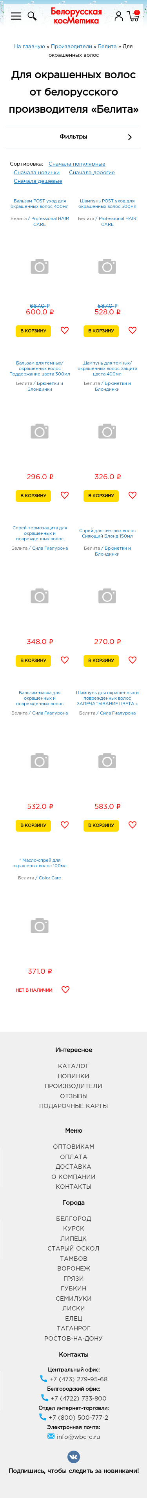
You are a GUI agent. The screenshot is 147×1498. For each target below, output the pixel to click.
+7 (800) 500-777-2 (73, 1417)
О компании (73, 1177)
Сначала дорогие (92, 173)
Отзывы (73, 1096)
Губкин (73, 1288)
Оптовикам (73, 1147)
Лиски (73, 1308)
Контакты (73, 1186)
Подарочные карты (73, 1106)
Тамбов (73, 1259)
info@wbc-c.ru (73, 1437)
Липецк (73, 1239)
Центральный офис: (74, 1370)
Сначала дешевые (38, 181)
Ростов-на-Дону (73, 1338)
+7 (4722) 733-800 (74, 1398)
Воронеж (73, 1268)
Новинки (73, 1076)
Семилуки (74, 1298)
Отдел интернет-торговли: (73, 1408)
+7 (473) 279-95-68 (73, 1379)
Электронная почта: (73, 1428)
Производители (73, 1086)
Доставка (73, 1167)
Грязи (74, 1278)
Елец (73, 1318)
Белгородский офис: (73, 1389)
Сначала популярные (77, 164)
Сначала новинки (37, 173)
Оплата (73, 1157)
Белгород (73, 1219)
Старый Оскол (73, 1248)
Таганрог (74, 1328)
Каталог (73, 1066)
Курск (73, 1228)
